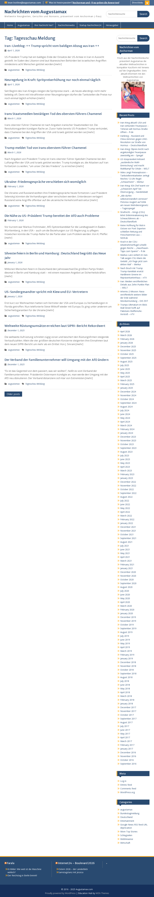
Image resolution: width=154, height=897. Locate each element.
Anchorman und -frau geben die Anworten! (96, 2)
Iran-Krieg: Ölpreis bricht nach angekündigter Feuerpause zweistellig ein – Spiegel (134, 152)
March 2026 (126, 335)
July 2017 (124, 726)
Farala (10, 863)
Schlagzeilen (126, 835)
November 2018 (128, 666)
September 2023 (128, 448)
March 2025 (126, 380)
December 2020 (128, 572)
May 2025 (125, 372)
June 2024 (125, 414)
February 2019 (127, 654)
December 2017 (128, 707)
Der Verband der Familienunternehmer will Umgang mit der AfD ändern (57, 360)
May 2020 (125, 598)
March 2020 (126, 605)
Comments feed (128, 788)
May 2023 (125, 463)
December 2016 (128, 752)
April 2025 (125, 376)
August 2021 (126, 542)
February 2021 (127, 564)
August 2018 (126, 677)
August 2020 (126, 587)
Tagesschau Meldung (35, 69)
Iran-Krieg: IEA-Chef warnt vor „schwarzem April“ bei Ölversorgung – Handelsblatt (134, 188)
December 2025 (128, 346)
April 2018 (125, 692)
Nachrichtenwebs (66, 25)
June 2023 (125, 459)
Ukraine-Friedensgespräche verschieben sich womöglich (45, 182)
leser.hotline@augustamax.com (24, 2)
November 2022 (128, 485)
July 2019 (124, 635)
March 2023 (126, 470)
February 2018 (127, 699)
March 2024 (126, 425)
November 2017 (128, 711)
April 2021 (125, 557)
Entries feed (126, 784)
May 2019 (125, 643)
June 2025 (125, 369)
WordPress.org (127, 792)
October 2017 (127, 714)
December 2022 (128, 481)
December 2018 (128, 662)
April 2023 (125, 466)
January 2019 (126, 658)
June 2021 (125, 549)
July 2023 (124, 455)
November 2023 (128, 440)
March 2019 (126, 651)
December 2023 (128, 436)
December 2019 (128, 617)
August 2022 (126, 496)
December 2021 (128, 526)
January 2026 (126, 342)
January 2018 (126, 703)
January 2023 (126, 478)
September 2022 (128, 493)
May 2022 (125, 508)
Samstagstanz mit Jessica (71, 872)
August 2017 (126, 722)
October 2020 (127, 579)
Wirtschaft (125, 842)
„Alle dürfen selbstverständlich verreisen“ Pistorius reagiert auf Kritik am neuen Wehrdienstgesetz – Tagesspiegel (134, 202)
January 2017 (126, 748)
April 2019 (125, 647)
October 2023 (127, 444)
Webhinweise (126, 839)
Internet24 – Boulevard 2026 (76, 863)
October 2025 (127, 354)
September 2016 (128, 763)
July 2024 (124, 410)
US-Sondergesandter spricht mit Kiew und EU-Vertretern (46, 292)
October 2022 (127, 489)
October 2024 (127, 399)
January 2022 (126, 523)
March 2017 (126, 741)
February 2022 (127, 519)
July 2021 (124, 545)
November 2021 (128, 530)
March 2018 (126, 696)
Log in (123, 781)
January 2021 (126, 568)
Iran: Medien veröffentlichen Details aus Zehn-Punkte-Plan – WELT (134, 284)
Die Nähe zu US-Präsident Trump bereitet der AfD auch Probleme (52, 216)
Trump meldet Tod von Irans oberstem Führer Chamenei (45, 148)
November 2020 (128, 575)
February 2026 (127, 339)
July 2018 (124, 681)
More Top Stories (128, 831)
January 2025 (126, 387)
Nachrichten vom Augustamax (36, 11)
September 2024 (128, 402)
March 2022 (126, 515)
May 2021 (125, 553)
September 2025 (128, 357)
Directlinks (137, 2)
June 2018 (125, 684)
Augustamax (24, 25)
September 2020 (128, 583)
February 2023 (127, 474)
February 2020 (127, 609)
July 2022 (124, 500)
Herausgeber (112, 25)
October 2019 (127, 624)
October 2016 (127, 760)
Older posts (13, 394)
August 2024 (126, 406)
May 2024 (125, 417)
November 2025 (128, 350)
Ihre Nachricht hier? (43, 25)
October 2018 (127, 669)
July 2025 (124, 365)
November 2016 (128, 756)
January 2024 (126, 433)
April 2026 (125, 331)
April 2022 (125, 511)
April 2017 (125, 737)
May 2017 (125, 733)
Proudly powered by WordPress (60, 893)
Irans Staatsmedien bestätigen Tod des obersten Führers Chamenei (53, 114)
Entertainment (127, 820)
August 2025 (126, 361)
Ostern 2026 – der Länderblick (73, 869)
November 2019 (128, 620)
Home (10, 25)
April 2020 (125, 602)
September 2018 (128, 673)
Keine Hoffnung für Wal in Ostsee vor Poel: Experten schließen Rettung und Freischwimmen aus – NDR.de (133, 231)
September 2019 (128, 628)
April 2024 (125, 421)
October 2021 (127, 534)
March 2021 (126, 560)
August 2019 (126, 632)
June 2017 (125, 729)
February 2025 (127, 384)
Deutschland (126, 817)
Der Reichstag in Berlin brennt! (22, 875)
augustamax (14, 69)
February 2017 (127, 744)
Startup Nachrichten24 (90, 25)
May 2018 (125, 688)
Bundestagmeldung (129, 813)
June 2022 (125, 504)
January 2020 (126, 613)
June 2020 (125, 594)
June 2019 (125, 639)
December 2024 (128, 391)
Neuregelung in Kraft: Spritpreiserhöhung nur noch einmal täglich (52, 80)
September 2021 (128, 538)
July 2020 (124, 590)
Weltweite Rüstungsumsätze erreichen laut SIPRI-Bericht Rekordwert (55, 326)
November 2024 (128, 395)
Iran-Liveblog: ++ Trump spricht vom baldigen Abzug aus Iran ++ (52, 46)
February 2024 (127, 429)
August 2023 (126, 451)
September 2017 (128, 718)
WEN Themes (102, 893)
